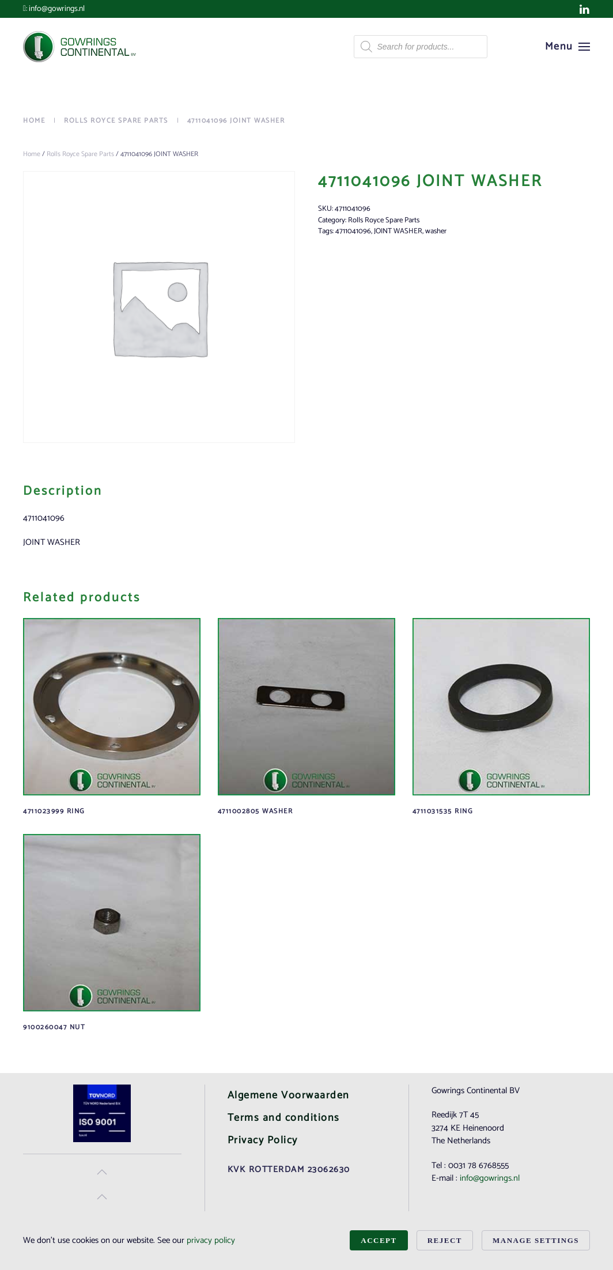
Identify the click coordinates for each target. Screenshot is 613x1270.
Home (31, 154)
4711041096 (353, 231)
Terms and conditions (284, 1118)
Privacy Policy (263, 1140)
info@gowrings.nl (57, 9)
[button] (568, 46)
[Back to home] (80, 46)
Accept (378, 1240)
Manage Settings (536, 1240)
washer (435, 231)
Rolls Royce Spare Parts (80, 154)
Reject (444, 1240)
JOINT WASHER (398, 231)
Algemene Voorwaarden (289, 1095)
